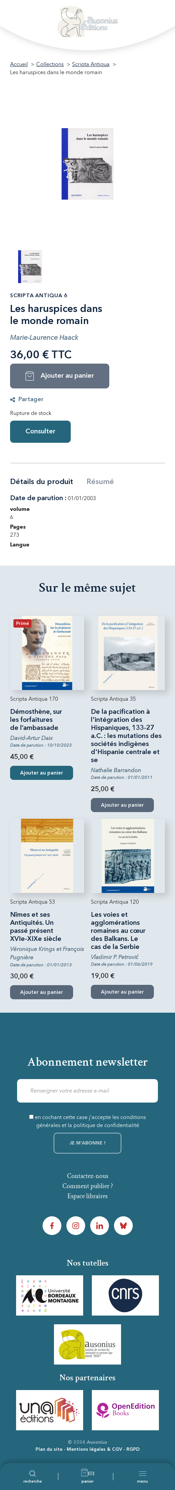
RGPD (133, 1449)
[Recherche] (32, 1476)
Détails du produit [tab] (41, 482)
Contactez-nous (87, 1176)
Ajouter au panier (41, 773)
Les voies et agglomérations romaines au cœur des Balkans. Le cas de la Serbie (118, 931)
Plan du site (49, 1449)
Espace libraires (87, 1196)
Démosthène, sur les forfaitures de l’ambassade (36, 720)
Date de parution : (38, 498)
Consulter (40, 431)
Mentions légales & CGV (94, 1449)
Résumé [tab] (100, 482)
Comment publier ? (87, 1186)
